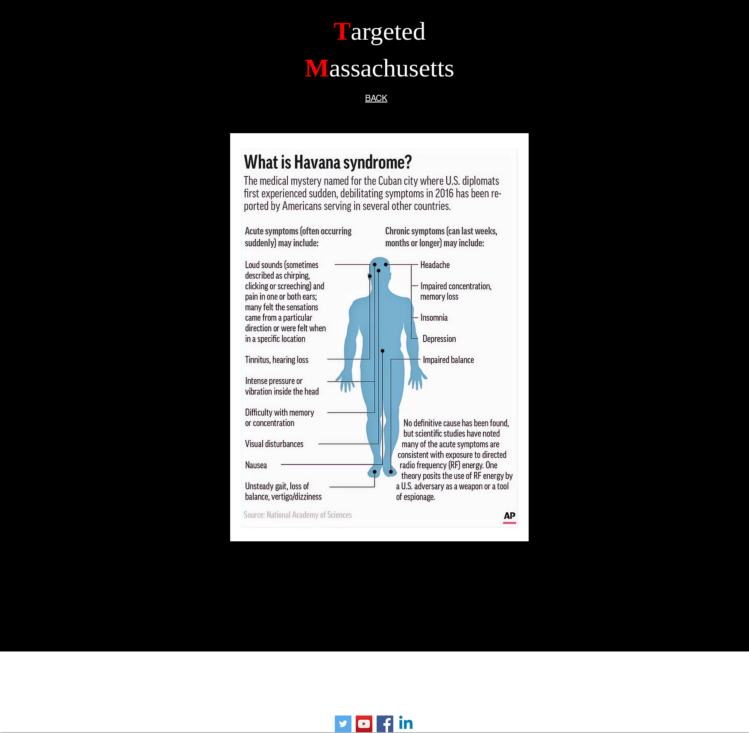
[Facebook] (385, 723)
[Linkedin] (406, 723)
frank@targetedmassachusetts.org (371, 684)
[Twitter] (343, 723)
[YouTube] (364, 723)
